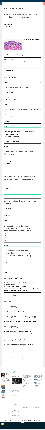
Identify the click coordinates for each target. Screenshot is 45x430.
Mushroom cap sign (15, 404)
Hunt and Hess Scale (26, 391)
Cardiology (14, 385)
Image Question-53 (15, 395)
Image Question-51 (15, 412)
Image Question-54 (15, 392)
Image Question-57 (15, 376)
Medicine (7, 385)
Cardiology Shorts (26, 393)
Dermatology (7, 4)
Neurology (8, 395)
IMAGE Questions (15, 375)
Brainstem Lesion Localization (8, 397)
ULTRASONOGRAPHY (15, 391)
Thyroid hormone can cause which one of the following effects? (8, 382)
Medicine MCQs (8, 386)
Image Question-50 (15, 415)
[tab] (22, 34)
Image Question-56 (15, 387)
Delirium (24, 372)
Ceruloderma (25, 407)
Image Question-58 (15, 373)
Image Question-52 (15, 408)
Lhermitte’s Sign (8, 391)
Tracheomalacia (8, 387)
